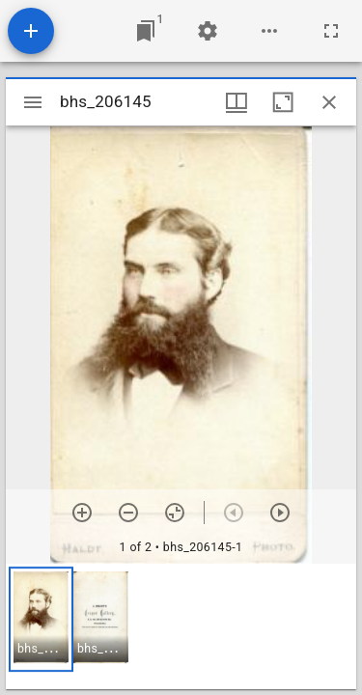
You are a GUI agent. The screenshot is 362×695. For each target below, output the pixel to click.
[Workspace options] (269, 31)
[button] (41, 619)
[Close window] (329, 102)
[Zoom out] (128, 512)
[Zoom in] (82, 512)
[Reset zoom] (175, 512)
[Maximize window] (283, 102)
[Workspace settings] (207, 31)
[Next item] (280, 512)
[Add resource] (31, 31)
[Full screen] (331, 31)
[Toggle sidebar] (33, 102)
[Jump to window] (146, 31)
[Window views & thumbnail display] (236, 102)
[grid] (181, 626)
